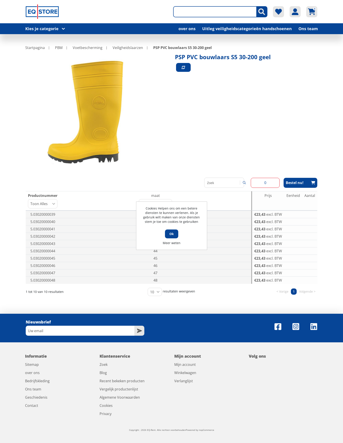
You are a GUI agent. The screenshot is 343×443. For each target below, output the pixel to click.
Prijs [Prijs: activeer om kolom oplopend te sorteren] (268, 195)
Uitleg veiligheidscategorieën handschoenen (247, 28)
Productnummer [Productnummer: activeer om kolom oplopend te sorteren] (42, 200)
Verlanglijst (183, 380)
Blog (103, 372)
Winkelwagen (185, 372)
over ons (187, 28)
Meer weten (171, 243)
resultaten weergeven (171, 292)
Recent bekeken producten (122, 380)
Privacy (106, 413)
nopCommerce (206, 429)
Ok (171, 234)
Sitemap (32, 364)
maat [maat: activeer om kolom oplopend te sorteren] (155, 200)
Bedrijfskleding (37, 380)
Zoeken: (224, 183)
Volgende (306, 291)
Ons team (308, 28)
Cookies (106, 405)
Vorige (283, 291)
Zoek (104, 364)
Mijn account (185, 364)
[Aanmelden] (80, 331)
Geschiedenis (36, 397)
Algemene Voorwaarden (120, 397)
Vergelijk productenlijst (119, 389)
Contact (31, 405)
